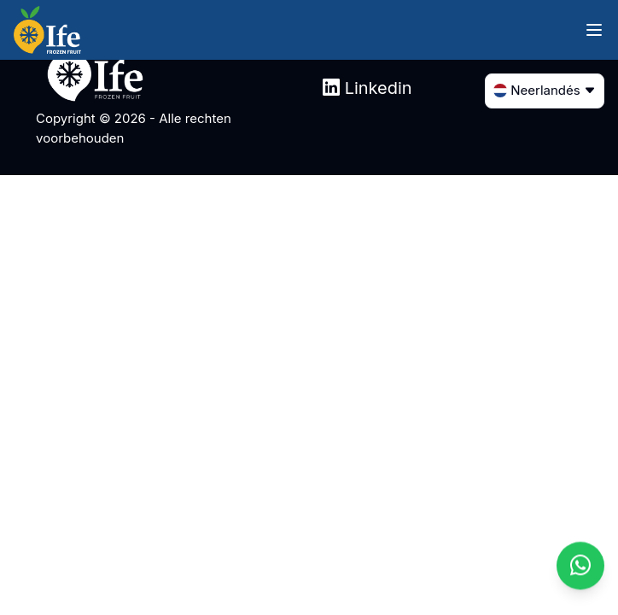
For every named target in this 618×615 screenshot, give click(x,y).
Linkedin (367, 88)
